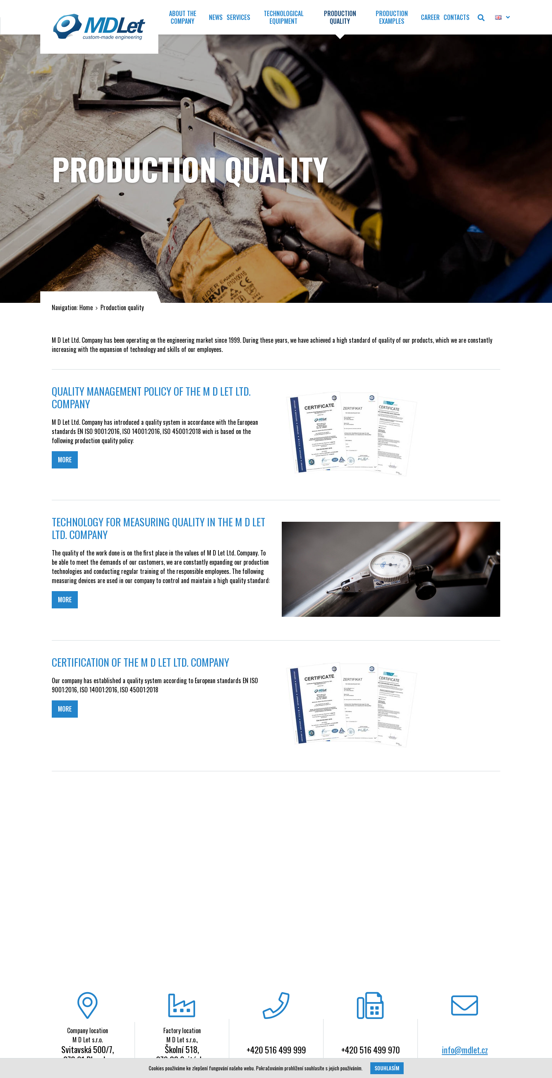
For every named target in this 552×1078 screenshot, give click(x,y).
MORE (65, 459)
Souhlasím (387, 1068)
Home (86, 307)
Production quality (122, 307)
